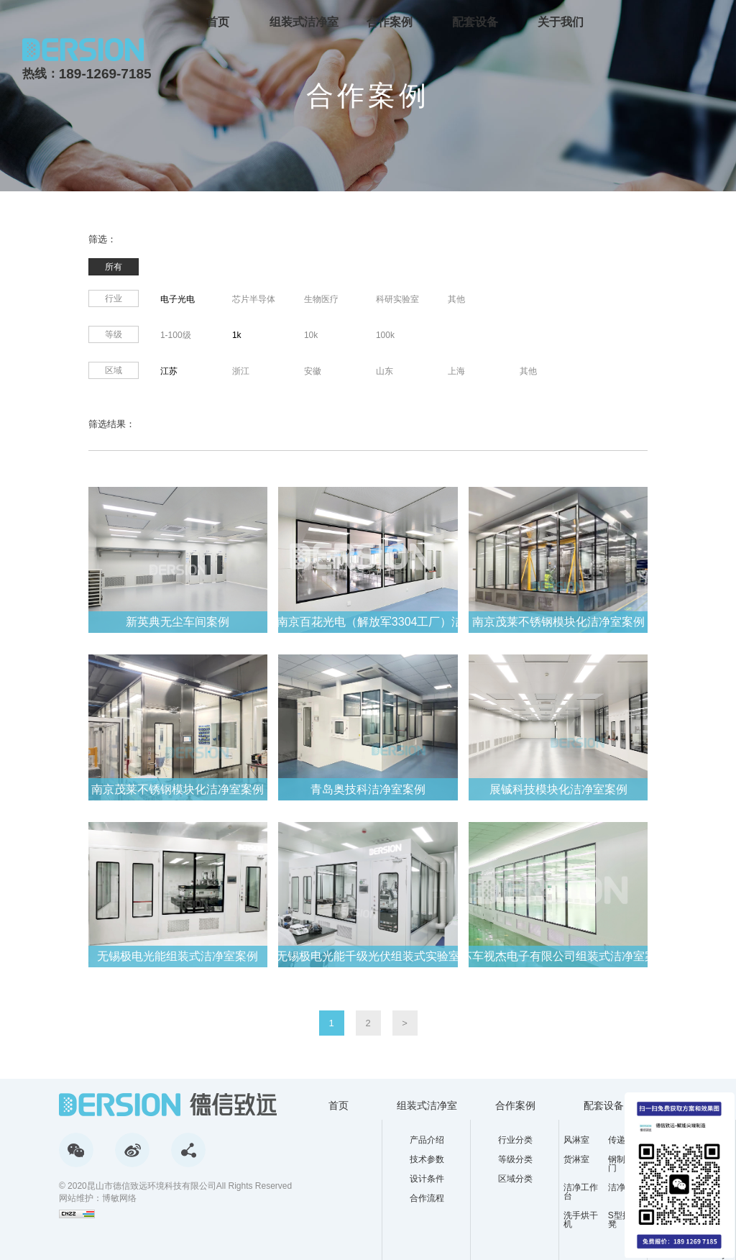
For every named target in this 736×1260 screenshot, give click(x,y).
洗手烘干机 (581, 1219)
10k (311, 335)
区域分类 (515, 1178)
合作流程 (427, 1198)
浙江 (240, 371)
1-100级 (175, 335)
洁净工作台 (581, 1191)
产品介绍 (427, 1140)
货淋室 (576, 1159)
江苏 (169, 371)
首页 (217, 21)
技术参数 (427, 1159)
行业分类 (515, 1140)
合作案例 (390, 21)
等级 (113, 334)
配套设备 (475, 21)
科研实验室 (397, 299)
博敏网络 (119, 1198)
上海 (456, 371)
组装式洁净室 (304, 21)
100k (385, 335)
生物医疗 (321, 299)
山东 (384, 371)
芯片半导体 (253, 299)
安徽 (312, 371)
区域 (113, 370)
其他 (456, 299)
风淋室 (576, 1140)
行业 (113, 298)
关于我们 (561, 21)
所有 (113, 267)
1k (237, 335)
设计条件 (427, 1178)
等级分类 (515, 1159)
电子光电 (177, 299)
